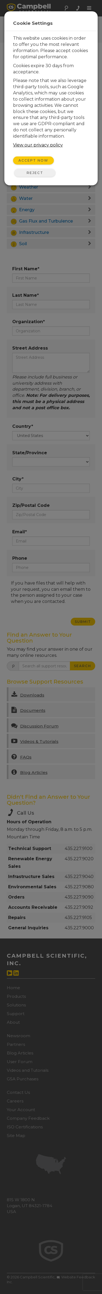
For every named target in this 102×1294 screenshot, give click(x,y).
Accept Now (33, 160)
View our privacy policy (38, 145)
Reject (35, 173)
